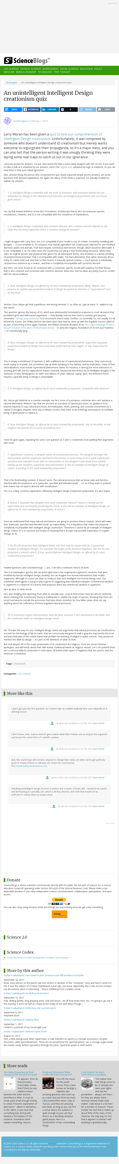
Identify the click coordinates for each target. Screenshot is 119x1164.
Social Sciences (69, 68)
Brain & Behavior (26, 71)
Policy (98, 68)
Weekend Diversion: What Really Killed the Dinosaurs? (57, 1073)
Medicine (9, 71)
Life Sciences (11, 68)
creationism (19, 663)
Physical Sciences (30, 68)
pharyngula (11, 82)
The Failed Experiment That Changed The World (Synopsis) (20, 1073)
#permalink (98, 723)
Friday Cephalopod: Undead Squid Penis (25, 1031)
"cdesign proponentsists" (27, 318)
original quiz (66, 167)
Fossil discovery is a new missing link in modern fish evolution (38, 957)
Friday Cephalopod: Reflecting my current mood (30, 1008)
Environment (51, 68)
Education (86, 68)
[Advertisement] (59, 27)
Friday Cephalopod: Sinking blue (21, 1019)
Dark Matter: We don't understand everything (93, 1073)
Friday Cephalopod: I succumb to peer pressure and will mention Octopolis (44, 975)
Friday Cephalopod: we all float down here (26, 993)
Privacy (52, 1143)
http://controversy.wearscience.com (29, 766)
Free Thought (62, 71)
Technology (45, 71)
